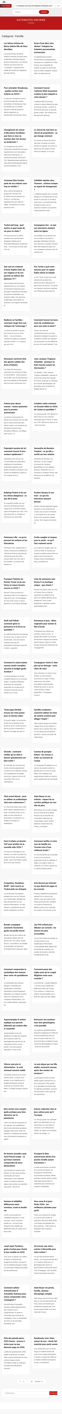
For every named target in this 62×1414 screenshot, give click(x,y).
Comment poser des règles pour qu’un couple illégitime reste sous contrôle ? (45, 974)
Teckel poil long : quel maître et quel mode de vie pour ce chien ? (14, 228)
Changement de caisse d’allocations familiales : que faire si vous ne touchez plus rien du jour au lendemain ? (15, 136)
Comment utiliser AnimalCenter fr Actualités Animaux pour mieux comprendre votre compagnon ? (15, 1293)
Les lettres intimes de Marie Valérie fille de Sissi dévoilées (15, 46)
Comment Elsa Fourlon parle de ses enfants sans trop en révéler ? (15, 183)
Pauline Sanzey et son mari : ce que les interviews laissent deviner (44, 497)
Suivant (37, 1381)
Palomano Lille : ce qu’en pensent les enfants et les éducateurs (15, 540)
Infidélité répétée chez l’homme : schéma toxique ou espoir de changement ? (46, 185)
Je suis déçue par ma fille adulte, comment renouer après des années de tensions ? (45, 1069)
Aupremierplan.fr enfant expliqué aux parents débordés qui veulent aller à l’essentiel (15, 1024)
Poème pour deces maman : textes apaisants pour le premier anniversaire (15, 408)
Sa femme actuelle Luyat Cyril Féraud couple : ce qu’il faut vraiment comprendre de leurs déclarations (15, 1159)
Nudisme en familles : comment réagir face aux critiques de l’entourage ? (15, 323)
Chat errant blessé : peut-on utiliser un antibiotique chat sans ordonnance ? (15, 799)
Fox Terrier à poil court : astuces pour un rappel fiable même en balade (44, 269)
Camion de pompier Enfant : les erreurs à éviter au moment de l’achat (43, 756)
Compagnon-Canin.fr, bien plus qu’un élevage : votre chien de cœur (46, 665)
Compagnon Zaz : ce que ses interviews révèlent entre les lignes (45, 228)
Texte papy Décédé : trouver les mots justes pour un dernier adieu (14, 712)
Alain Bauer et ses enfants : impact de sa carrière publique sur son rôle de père (45, 801)
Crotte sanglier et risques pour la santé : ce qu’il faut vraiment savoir (45, 540)
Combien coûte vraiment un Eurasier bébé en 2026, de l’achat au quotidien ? (46, 406)
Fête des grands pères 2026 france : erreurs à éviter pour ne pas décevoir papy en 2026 (14, 1343)
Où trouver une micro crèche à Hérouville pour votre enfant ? (45, 1249)
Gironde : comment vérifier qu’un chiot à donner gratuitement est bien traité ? (15, 756)
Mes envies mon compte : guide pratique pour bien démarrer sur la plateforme (15, 1114)
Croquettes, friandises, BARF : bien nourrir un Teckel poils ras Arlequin (15, 886)
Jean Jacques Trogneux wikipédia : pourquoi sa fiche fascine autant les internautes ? (45, 363)
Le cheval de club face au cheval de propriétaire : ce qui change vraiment (45, 132)
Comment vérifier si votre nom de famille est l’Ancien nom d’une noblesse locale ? (45, 846)
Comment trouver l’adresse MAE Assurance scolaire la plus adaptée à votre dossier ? (45, 92)
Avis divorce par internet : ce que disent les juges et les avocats (45, 886)
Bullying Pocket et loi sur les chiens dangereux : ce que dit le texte (15, 495)
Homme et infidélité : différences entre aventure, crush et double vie (15, 1206)
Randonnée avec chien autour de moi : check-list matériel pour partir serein (46, 1341)
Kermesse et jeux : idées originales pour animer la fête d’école (45, 623)
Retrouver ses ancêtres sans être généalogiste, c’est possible (44, 1022)
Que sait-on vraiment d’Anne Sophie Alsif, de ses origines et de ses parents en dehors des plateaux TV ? (14, 272)
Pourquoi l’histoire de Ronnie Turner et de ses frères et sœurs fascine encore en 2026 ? (14, 584)
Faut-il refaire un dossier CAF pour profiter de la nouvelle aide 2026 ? (15, 844)
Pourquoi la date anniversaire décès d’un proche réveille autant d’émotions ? (44, 1158)
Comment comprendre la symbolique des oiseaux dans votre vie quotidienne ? (16, 974)
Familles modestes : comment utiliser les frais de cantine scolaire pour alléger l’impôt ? (45, 714)
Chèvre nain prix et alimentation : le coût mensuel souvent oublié (14, 1067)
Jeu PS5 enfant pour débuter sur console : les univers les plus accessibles (45, 929)
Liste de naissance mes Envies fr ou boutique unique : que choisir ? (44, 582)
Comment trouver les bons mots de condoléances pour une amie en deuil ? (46, 323)
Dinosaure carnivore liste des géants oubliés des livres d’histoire (15, 361)
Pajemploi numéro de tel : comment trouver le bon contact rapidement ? (15, 451)
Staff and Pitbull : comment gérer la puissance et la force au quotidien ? (14, 625)
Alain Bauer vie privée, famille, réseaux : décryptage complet (44, 1290)
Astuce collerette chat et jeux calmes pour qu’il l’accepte (45, 1112)
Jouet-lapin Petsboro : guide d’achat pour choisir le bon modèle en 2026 (15, 1249)
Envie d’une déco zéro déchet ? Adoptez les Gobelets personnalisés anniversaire (44, 48)
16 (31, 1381)
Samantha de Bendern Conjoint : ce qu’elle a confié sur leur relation (44, 451)
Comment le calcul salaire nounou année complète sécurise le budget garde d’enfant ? (15, 667)
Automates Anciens (31, 20)
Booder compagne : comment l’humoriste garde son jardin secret (14, 927)
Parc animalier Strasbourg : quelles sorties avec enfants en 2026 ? (15, 91)
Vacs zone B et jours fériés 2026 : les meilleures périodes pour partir (45, 1206)
